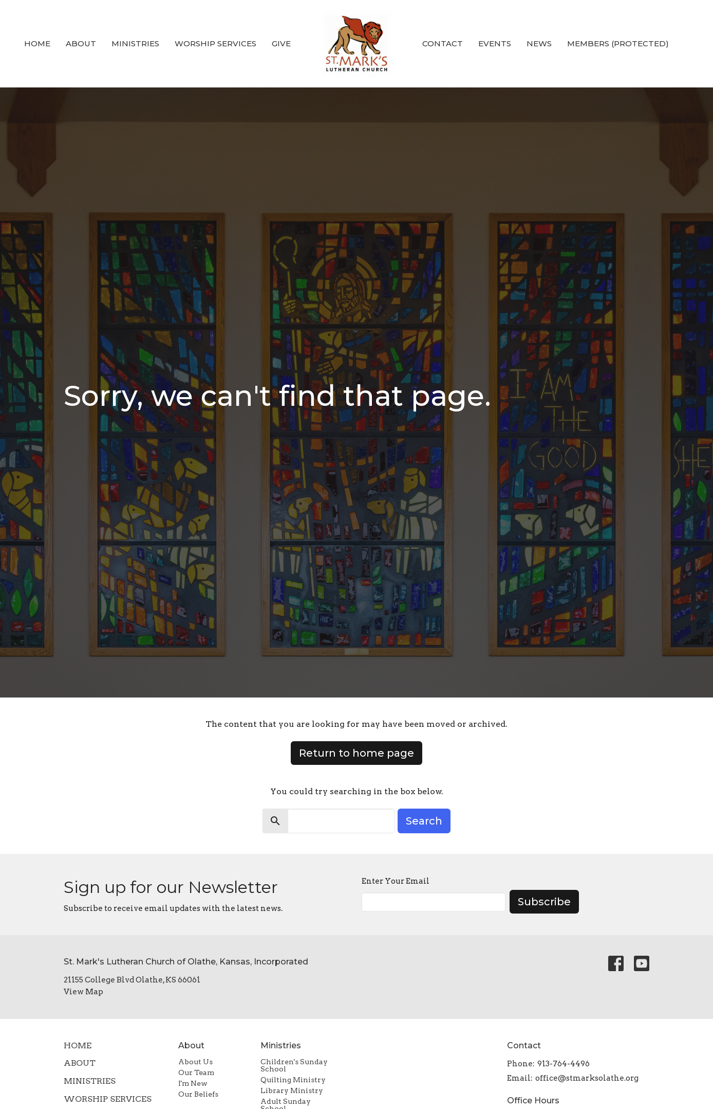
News (539, 43)
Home (37, 43)
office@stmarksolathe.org (587, 1078)
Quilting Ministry (293, 1080)
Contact (442, 43)
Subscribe (544, 902)
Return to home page (356, 753)
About (81, 43)
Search (424, 821)
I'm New (193, 1083)
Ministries (135, 43)
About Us (195, 1062)
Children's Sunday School (294, 1065)
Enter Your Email (395, 881)
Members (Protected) (618, 43)
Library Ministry (291, 1090)
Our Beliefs (198, 1094)
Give (281, 43)
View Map (83, 991)
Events (494, 43)
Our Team (196, 1072)
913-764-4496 (563, 1063)
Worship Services (215, 43)
